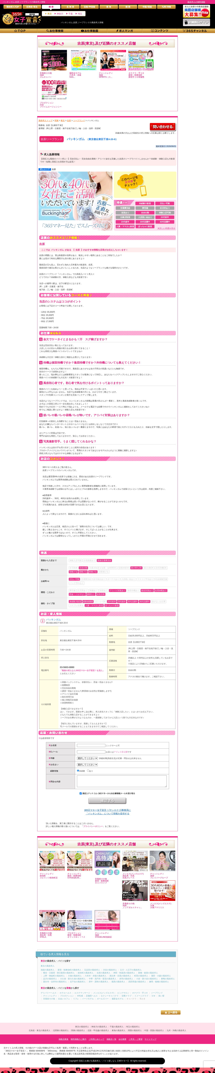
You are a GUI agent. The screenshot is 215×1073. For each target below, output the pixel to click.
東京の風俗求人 (47, 968)
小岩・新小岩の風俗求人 (147, 981)
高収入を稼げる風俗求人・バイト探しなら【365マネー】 (104, 1063)
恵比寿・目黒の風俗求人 (120, 978)
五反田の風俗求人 (92, 972)
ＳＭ (153, 998)
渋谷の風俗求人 (110, 972)
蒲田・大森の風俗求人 (161, 978)
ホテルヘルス (65, 995)
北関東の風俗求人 (61, 1033)
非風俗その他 (49, 1001)
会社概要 (122, 1041)
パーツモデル (88, 1001)
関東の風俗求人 (78, 1033)
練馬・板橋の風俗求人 (159, 984)
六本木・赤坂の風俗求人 (96, 978)
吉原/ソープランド (51, 139)
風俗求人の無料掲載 (196, 2)
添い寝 (161, 998)
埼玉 (80, 13)
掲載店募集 (63, 1041)
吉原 (54, 169)
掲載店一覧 (111, 1041)
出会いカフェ (64, 1001)
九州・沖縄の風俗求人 (176, 1033)
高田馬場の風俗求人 (137, 984)
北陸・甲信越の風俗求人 (98, 1033)
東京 (49, 13)
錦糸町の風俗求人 (86, 975)
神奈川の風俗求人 (99, 1029)
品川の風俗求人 (50, 981)
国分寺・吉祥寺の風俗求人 (55, 984)
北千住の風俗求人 (78, 984)
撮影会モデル (118, 1001)
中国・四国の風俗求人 (154, 1033)
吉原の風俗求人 (103, 975)
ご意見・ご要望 (135, 1041)
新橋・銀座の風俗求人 (148, 975)
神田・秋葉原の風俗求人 (124, 975)
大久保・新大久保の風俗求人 (73, 981)
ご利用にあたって (96, 1041)
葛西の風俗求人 (118, 984)
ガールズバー (103, 1001)
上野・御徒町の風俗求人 (54, 978)
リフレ (76, 1001)
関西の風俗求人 (135, 1033)
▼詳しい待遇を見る (166, 228)
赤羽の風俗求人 (126, 981)
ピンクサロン (123, 995)
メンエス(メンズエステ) (103, 995)
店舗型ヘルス (92, 998)
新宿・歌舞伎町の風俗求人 (69, 972)
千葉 (70, 13)
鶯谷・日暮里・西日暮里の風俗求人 (59, 975)
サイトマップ (150, 1041)
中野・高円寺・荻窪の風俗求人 (102, 981)
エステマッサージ (82, 995)
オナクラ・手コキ (140, 995)
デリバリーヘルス (48, 995)
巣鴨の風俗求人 (168, 981)
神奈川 (60, 13)
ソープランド (134, 629)
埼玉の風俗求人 (133, 1029)
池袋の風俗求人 (47, 972)
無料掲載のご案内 (78, 1041)
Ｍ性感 (80, 998)
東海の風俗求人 (119, 1033)
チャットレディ (50, 998)
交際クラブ (126, 998)
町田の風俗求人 (141, 978)
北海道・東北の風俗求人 (39, 1033)
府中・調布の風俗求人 (98, 984)
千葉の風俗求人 (117, 1029)
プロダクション (67, 998)
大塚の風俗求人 (75, 978)
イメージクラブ (141, 998)
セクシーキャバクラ (109, 998)
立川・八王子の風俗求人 (131, 972)
